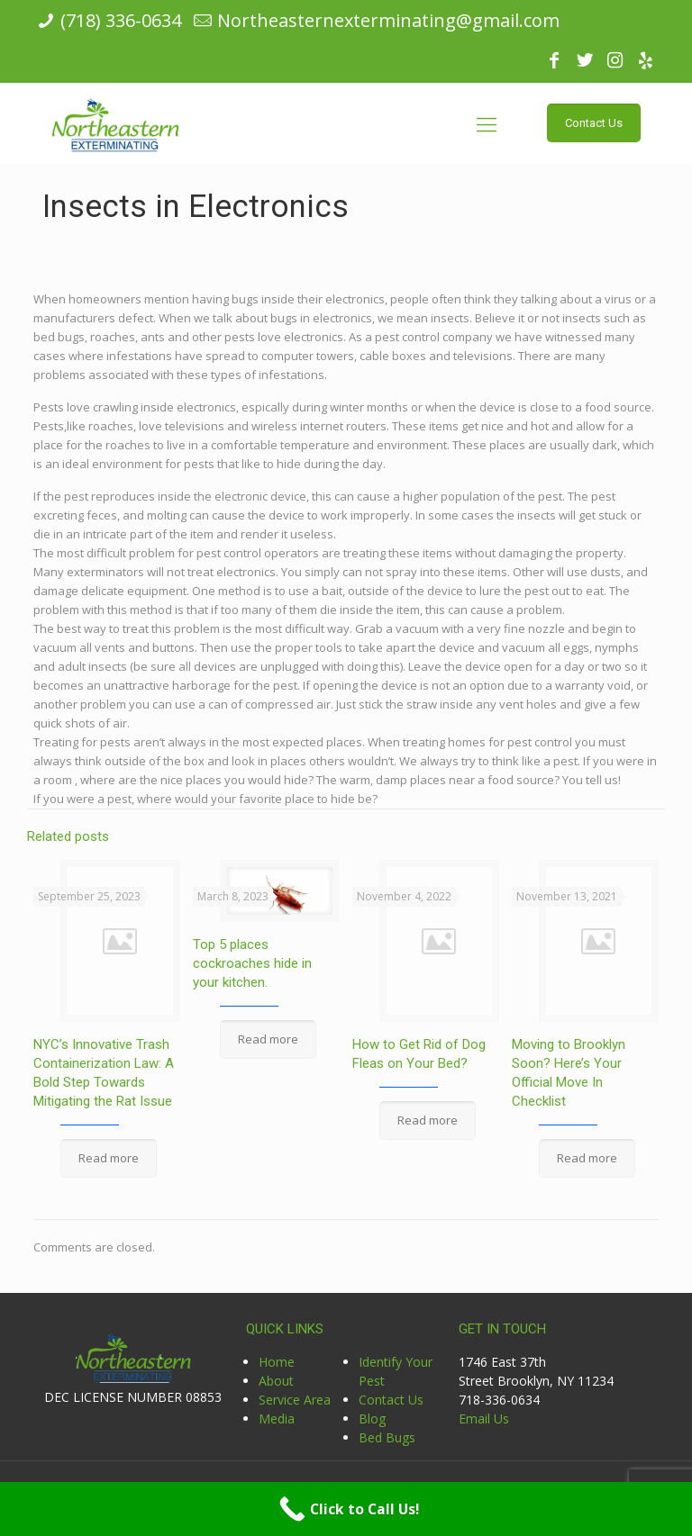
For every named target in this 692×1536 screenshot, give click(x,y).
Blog (372, 1418)
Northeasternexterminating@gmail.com (388, 20)
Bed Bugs (387, 1437)
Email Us (484, 1418)
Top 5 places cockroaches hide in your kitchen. (252, 963)
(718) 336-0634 (120, 20)
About (276, 1380)
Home (277, 1361)
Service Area (295, 1399)
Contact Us (391, 1399)
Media (277, 1418)
